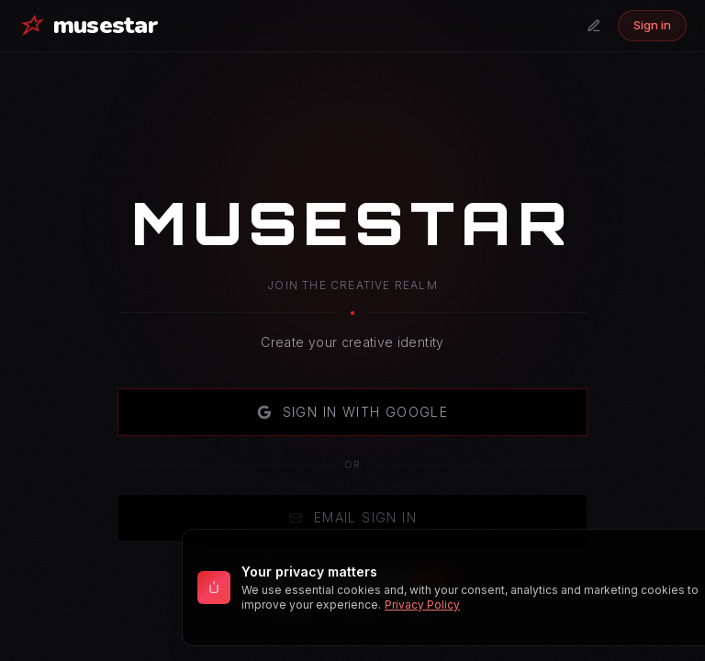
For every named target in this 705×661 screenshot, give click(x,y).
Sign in (652, 24)
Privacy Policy (422, 604)
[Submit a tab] (594, 25)
